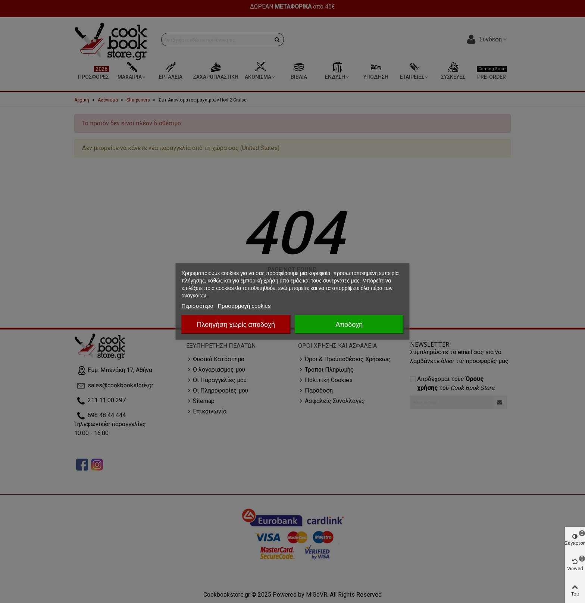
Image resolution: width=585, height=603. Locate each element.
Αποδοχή (349, 324)
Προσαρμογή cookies (244, 306)
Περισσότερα (197, 306)
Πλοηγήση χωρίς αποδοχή (236, 324)
